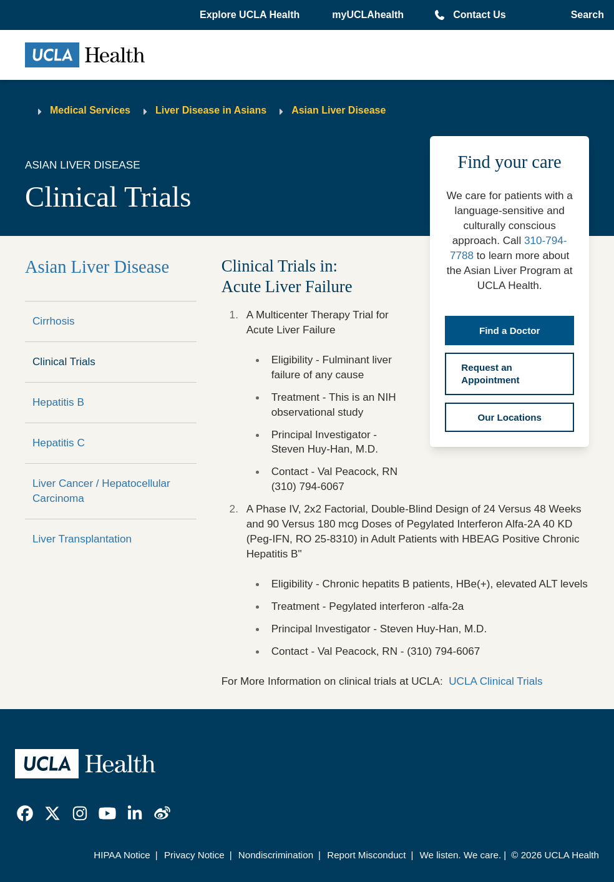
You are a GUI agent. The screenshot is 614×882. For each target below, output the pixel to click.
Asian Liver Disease (338, 110)
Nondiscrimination (275, 855)
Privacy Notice (194, 855)
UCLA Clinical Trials (495, 681)
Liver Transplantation (82, 538)
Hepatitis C (58, 442)
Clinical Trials (63, 361)
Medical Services (90, 110)
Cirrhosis (53, 321)
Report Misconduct (366, 855)
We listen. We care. (461, 855)
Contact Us (479, 14)
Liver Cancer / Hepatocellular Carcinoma (101, 490)
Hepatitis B (58, 402)
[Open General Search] (585, 15)
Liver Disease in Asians (210, 110)
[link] (25, 813)
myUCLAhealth (368, 14)
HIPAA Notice (122, 855)
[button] (251, 15)
